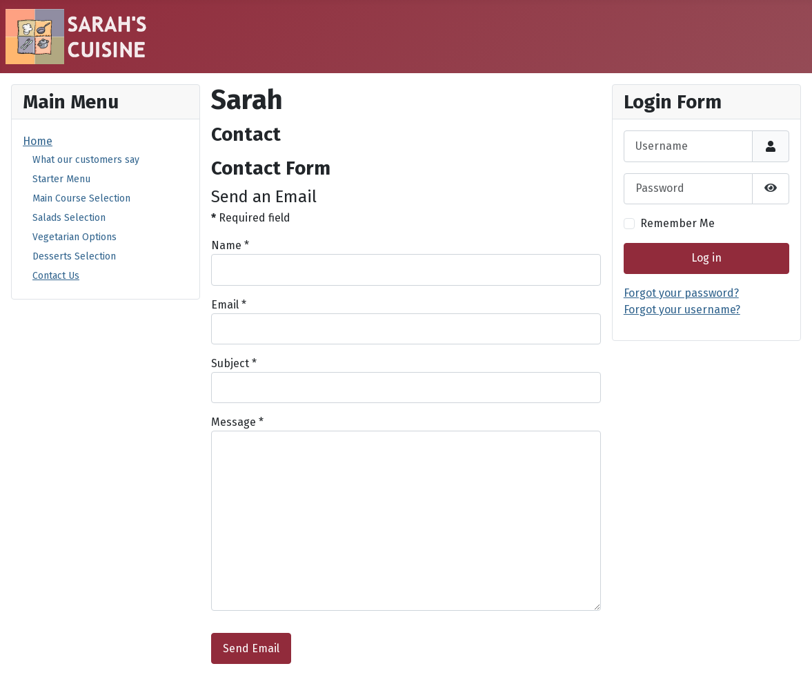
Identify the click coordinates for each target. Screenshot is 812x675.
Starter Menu (61, 179)
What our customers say (85, 160)
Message (237, 422)
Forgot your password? (681, 293)
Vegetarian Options (74, 237)
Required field (250, 217)
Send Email (251, 648)
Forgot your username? (682, 309)
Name (230, 245)
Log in (706, 257)
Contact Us (55, 276)
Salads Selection (69, 218)
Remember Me (677, 223)
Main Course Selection (81, 198)
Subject (234, 363)
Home (37, 141)
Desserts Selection (74, 256)
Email (228, 304)
